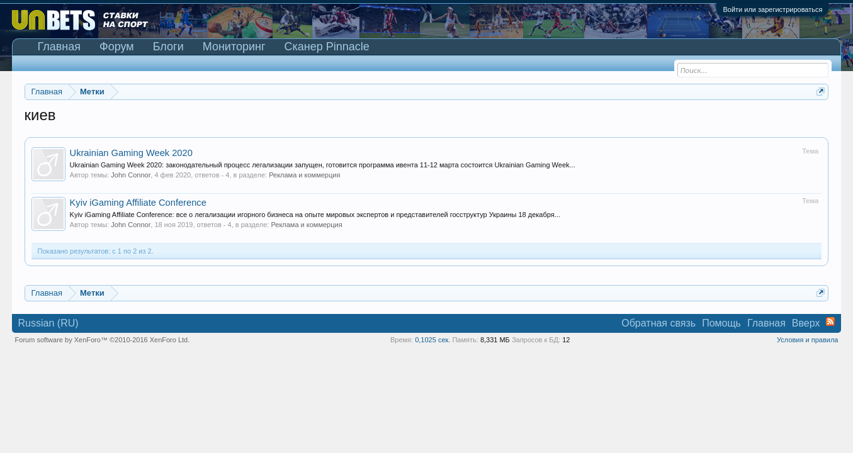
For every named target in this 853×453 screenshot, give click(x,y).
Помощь (721, 323)
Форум (116, 46)
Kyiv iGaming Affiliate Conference (138, 203)
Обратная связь (658, 323)
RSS (830, 321)
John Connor (130, 175)
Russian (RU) (48, 323)
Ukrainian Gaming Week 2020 (131, 153)
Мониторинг (234, 46)
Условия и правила (807, 340)
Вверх (806, 323)
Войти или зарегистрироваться (772, 9)
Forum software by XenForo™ (102, 340)
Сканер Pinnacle (327, 46)
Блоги (168, 46)
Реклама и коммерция (304, 175)
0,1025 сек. (432, 340)
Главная (59, 46)
